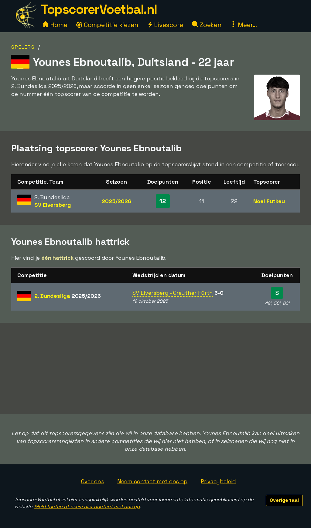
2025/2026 (116, 201)
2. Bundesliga (67, 295)
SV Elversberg (52, 204)
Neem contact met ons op (152, 481)
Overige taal (284, 500)
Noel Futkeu (269, 201)
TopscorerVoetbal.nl (99, 9)
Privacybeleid (218, 481)
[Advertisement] (155, 368)
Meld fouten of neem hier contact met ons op (87, 506)
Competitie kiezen (107, 25)
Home (55, 25)
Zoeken (206, 25)
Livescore (165, 25)
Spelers (23, 47)
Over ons (92, 481)
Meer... (243, 25)
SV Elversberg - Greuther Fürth (172, 292)
